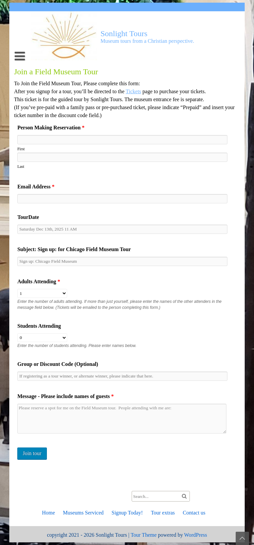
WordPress (195, 535)
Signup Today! (127, 512)
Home (48, 512)
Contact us (194, 512)
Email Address (36, 186)
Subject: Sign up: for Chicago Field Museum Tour (74, 249)
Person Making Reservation (50, 127)
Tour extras (163, 512)
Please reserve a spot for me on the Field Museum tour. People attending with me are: (121, 419)
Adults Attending (38, 281)
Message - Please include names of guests (65, 396)
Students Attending (39, 326)
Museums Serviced (83, 512)
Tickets (133, 91)
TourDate (28, 217)
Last (20, 166)
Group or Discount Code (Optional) (57, 364)
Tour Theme (144, 535)
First (21, 149)
